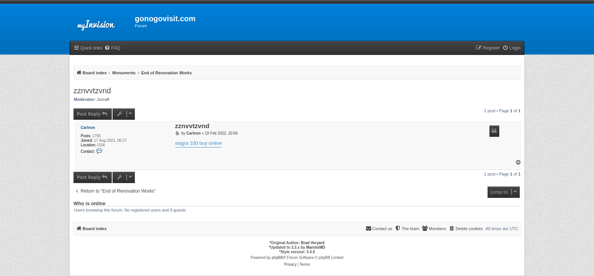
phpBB (277, 258)
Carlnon (88, 127)
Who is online (89, 203)
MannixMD (315, 247)
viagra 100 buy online (198, 143)
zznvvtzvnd (92, 90)
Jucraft (103, 99)
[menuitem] (112, 48)
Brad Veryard (312, 243)
